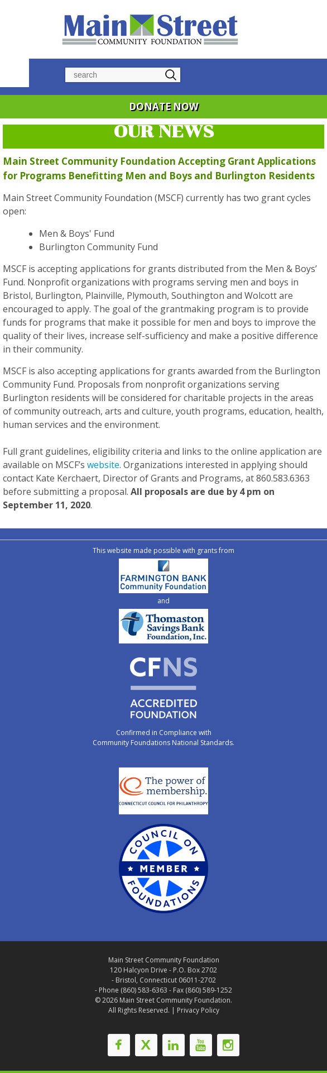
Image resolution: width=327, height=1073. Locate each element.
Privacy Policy (198, 1010)
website (103, 465)
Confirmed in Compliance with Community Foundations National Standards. (163, 737)
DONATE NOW (163, 106)
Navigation (14, 71)
